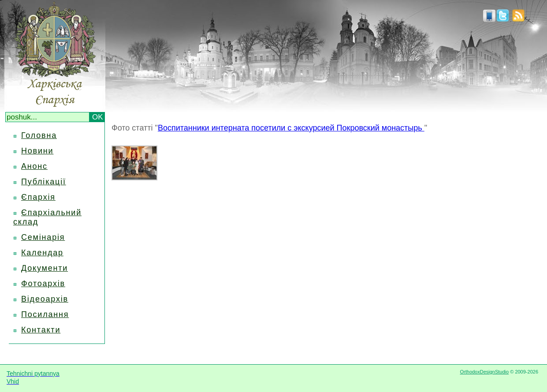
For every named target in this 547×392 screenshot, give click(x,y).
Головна (39, 135)
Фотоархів (43, 283)
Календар (42, 252)
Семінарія (43, 237)
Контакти (40, 329)
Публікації (43, 181)
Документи (44, 268)
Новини (37, 150)
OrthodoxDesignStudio (484, 371)
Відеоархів (44, 299)
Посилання (45, 314)
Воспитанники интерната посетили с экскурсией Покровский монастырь (291, 127)
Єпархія (38, 197)
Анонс (34, 166)
